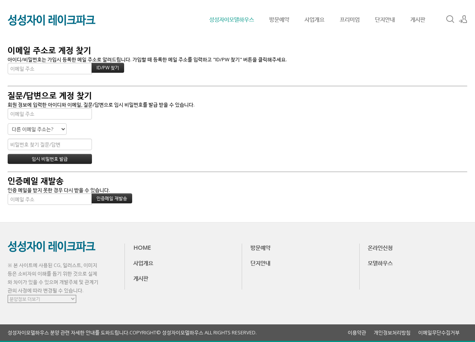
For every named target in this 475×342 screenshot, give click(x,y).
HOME (142, 247)
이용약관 (357, 333)
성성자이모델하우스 (231, 19)
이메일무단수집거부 (439, 333)
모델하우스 (380, 263)
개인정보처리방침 (392, 333)
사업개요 (314, 19)
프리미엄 (350, 19)
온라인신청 (380, 247)
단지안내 (385, 19)
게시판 (417, 19)
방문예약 (279, 19)
